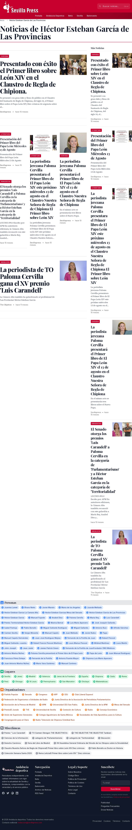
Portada (38, 16)
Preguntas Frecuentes (110, 806)
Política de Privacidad (77, 779)
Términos (116, 821)
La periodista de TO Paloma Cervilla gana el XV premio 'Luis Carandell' (100, 552)
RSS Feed (39, 793)
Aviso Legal (73, 790)
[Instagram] (12, 793)
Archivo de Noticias (43, 790)
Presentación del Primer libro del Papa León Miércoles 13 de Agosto (13, 144)
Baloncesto (92, 16)
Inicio (2, 20)
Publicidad (105, 803)
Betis (70, 16)
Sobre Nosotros (74, 772)
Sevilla (80, 16)
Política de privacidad (121, 797)
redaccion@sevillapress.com (30, 822)
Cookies (107, 821)
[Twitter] (8, 793)
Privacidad (97, 821)
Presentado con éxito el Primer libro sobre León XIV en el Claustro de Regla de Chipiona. (100, 76)
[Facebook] (3, 793)
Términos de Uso (75, 786)
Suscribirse (115, 789)
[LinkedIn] (17, 793)
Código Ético (73, 775)
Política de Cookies (76, 783)
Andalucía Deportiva (55, 16)
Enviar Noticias (107, 810)
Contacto (72, 793)
